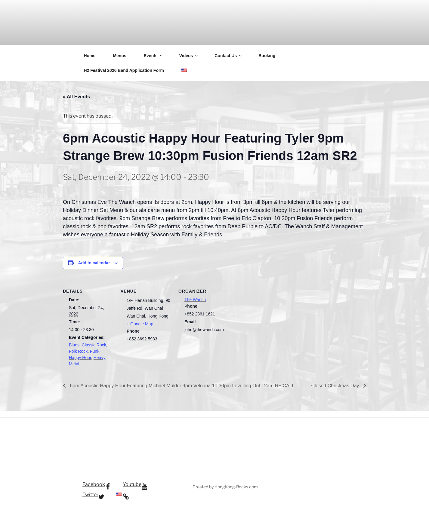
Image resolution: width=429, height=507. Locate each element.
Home (90, 55)
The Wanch (195, 299)
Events (153, 55)
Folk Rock (78, 351)
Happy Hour (80, 357)
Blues (74, 345)
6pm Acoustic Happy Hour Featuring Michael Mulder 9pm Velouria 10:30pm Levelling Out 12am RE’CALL (182, 385)
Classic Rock (94, 345)
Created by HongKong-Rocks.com (225, 486)
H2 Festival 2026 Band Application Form (124, 70)
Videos (189, 55)
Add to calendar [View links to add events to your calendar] (94, 262)
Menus (119, 55)
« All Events (76, 96)
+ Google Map (140, 323)
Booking (266, 55)
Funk (94, 351)
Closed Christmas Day (335, 385)
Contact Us (228, 55)
